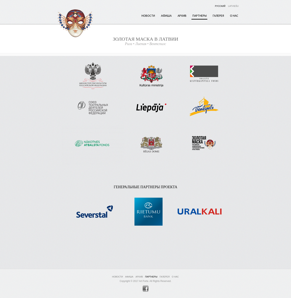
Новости (148, 15)
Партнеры (199, 15)
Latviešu (233, 6)
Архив (182, 15)
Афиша (166, 15)
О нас (234, 15)
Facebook (145, 289)
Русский (220, 6)
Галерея (218, 15)
